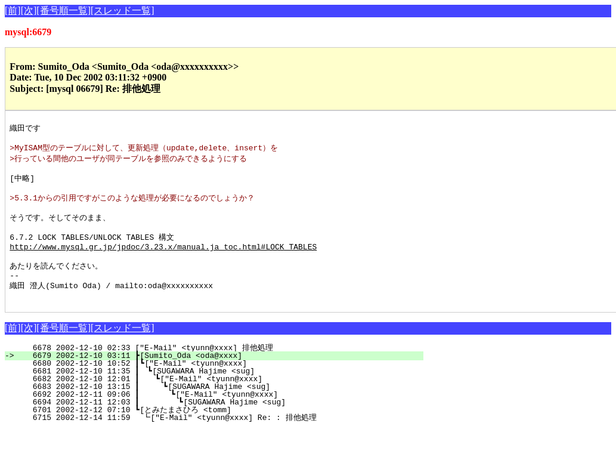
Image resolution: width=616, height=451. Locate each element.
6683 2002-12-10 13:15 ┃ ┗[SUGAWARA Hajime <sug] (216, 408)
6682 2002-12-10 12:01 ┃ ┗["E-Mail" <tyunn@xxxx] (217, 400)
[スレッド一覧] (122, 10)
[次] (29, 10)
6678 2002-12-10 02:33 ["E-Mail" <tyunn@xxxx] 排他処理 (220, 369)
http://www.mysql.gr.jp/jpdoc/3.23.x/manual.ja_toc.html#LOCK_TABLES (163, 261)
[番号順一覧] (63, 10)
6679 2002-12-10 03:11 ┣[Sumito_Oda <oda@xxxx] (220, 377)
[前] (13, 10)
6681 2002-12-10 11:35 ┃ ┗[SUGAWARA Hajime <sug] (217, 392)
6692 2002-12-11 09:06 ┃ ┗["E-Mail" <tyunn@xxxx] (215, 415)
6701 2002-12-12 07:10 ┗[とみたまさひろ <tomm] (215, 431)
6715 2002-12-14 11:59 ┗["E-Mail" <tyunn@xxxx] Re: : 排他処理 (217, 439)
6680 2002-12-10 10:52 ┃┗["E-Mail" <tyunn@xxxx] (218, 384)
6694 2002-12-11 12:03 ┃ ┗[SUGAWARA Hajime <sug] (214, 423)
